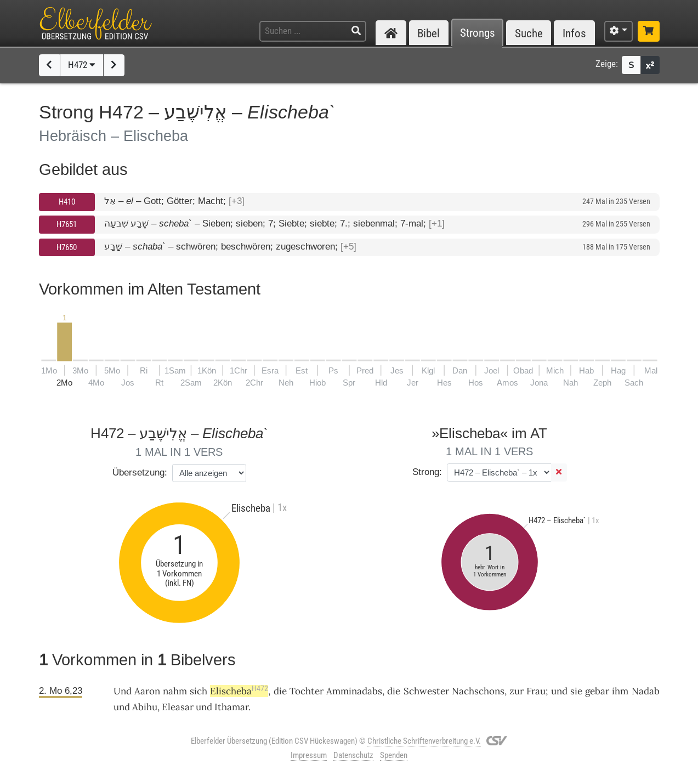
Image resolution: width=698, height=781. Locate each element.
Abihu (144, 707)
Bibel (428, 33)
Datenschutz (353, 755)
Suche (529, 33)
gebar (597, 691)
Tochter (307, 691)
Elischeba (239, 691)
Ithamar (231, 707)
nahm (175, 691)
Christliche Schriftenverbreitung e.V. (424, 741)
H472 (81, 64)
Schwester (426, 691)
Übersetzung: (139, 472)
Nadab (646, 691)
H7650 (66, 247)
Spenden (393, 755)
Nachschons (478, 691)
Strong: (427, 472)
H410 (67, 202)
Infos (574, 33)
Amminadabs (354, 691)
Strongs (477, 33)
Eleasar (178, 707)
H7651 (66, 224)
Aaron (147, 691)
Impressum (309, 755)
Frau (536, 691)
